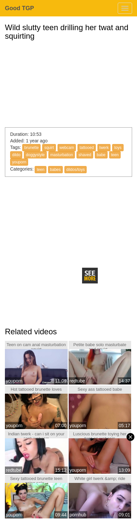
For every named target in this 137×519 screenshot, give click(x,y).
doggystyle (35, 155)
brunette (31, 147)
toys (117, 147)
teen (115, 155)
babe (101, 155)
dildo (16, 155)
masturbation (61, 155)
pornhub (78, 514)
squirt (49, 147)
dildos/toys (75, 169)
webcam (67, 147)
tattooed (86, 147)
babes (55, 169)
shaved (84, 155)
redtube (77, 381)
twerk (104, 147)
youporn (19, 162)
